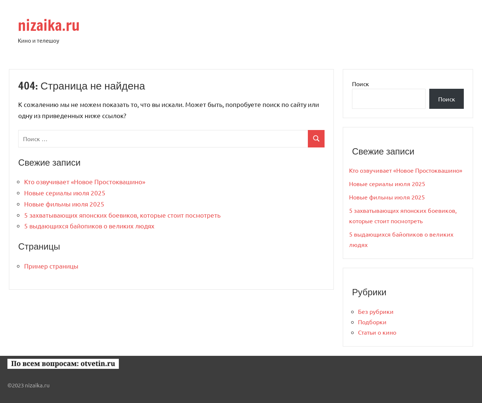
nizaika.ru (49, 25)
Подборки (372, 321)
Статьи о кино (377, 332)
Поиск (360, 83)
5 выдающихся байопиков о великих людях (89, 226)
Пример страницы (51, 266)
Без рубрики (376, 311)
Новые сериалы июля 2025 (64, 192)
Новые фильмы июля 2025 (64, 204)
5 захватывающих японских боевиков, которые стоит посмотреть (122, 215)
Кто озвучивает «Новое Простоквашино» (84, 181)
